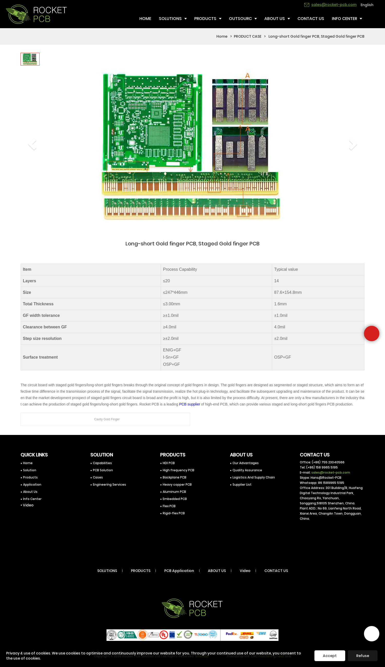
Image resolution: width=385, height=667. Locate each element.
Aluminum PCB (174, 491)
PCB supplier (189, 404)
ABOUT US (217, 570)
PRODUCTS (140, 570)
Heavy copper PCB (177, 484)
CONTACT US (276, 570)
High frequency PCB (178, 470)
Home (221, 36)
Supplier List (242, 484)
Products (30, 477)
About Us (30, 491)
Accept (330, 655)
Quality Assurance (247, 470)
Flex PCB (169, 506)
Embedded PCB (175, 499)
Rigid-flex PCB (174, 513)
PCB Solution (103, 470)
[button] (29, 138)
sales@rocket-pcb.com (330, 472)
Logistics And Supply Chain (254, 477)
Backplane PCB (174, 477)
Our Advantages (246, 463)
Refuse (362, 655)
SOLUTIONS (107, 570)
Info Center (32, 499)
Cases (98, 477)
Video (245, 570)
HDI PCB (169, 463)
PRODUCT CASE (247, 36)
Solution (29, 470)
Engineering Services (109, 484)
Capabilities (102, 463)
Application (32, 484)
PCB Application (179, 570)
